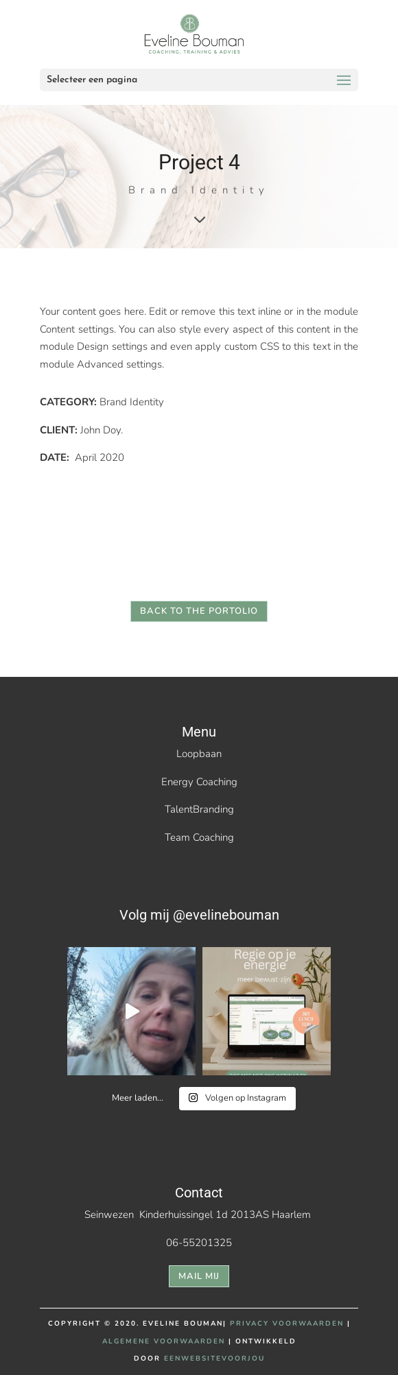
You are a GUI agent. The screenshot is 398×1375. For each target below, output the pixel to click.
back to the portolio (199, 611)
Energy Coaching (199, 782)
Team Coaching (199, 837)
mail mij (199, 1276)
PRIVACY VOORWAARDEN (287, 1323)
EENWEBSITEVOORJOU (214, 1358)
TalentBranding (199, 809)
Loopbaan (199, 754)
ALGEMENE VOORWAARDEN (163, 1341)
